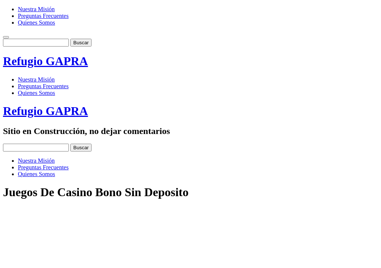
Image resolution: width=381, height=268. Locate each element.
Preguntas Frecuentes (43, 16)
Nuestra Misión (36, 9)
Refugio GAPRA (45, 61)
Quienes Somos (36, 22)
